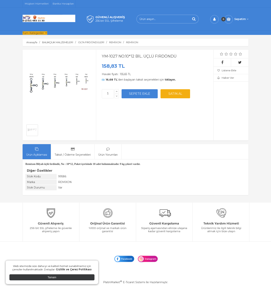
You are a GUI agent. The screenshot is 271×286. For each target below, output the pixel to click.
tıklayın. (170, 79)
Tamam (52, 277)
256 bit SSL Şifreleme (109, 20)
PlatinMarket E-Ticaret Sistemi (124, 282)
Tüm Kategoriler (33, 33)
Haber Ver (225, 77)
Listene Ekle (226, 70)
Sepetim (241, 19)
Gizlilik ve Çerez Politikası (74, 269)
